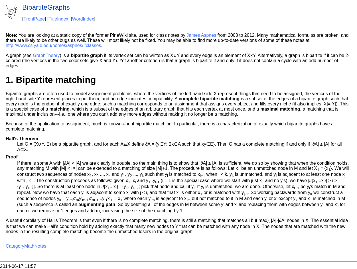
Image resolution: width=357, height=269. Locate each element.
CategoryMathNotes (26, 246)
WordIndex (83, 19)
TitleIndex (58, 19)
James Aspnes (201, 35)
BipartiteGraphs (46, 7)
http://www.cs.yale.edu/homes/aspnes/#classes (53, 45)
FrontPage (34, 19)
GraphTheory (46, 55)
